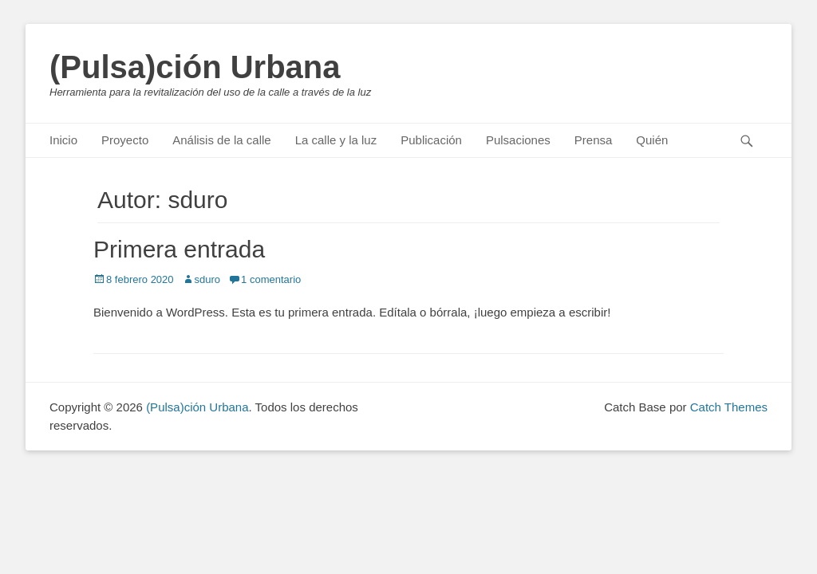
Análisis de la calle (221, 140)
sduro (208, 279)
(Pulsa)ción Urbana (195, 67)
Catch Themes (729, 407)
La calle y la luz (336, 140)
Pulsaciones (518, 140)
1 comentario (271, 279)
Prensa (593, 140)
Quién (652, 140)
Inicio (63, 140)
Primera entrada (179, 249)
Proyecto (124, 140)
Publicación (431, 140)
